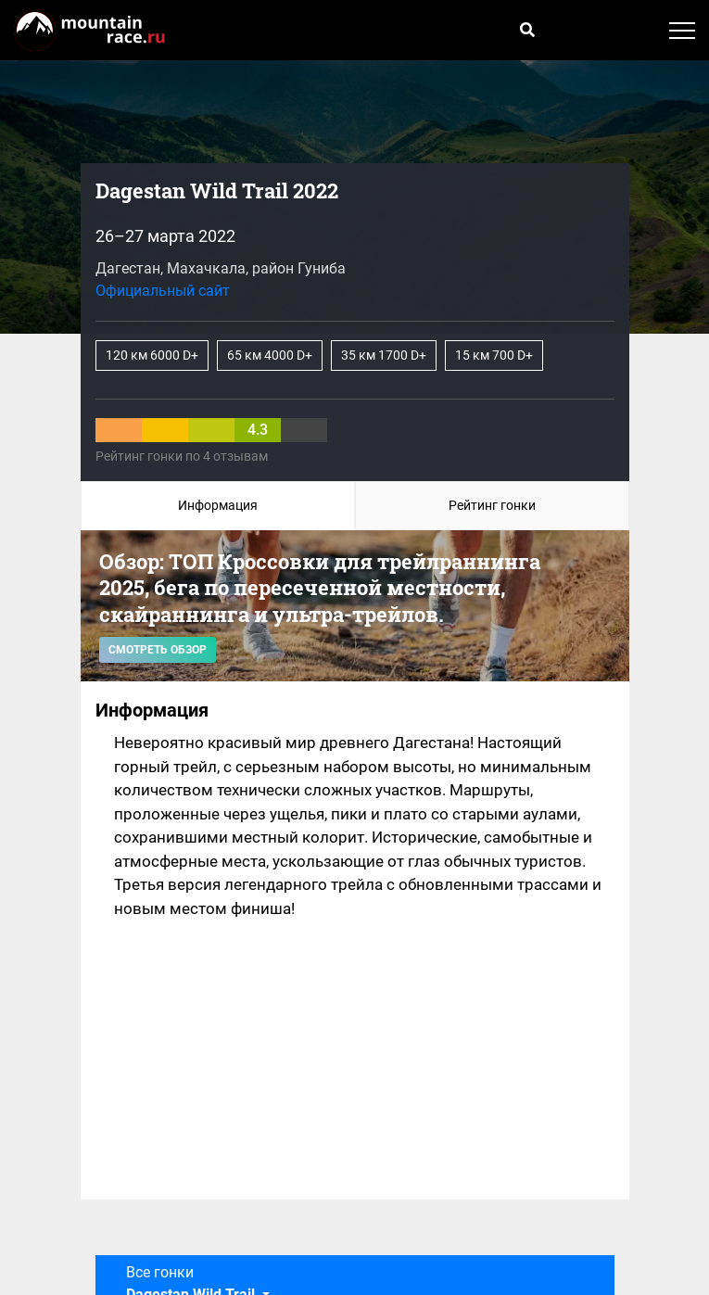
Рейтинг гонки (492, 505)
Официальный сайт (162, 290)
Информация (218, 505)
